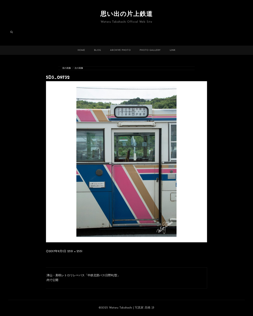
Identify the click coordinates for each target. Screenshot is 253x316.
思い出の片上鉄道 (126, 14)
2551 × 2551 (74, 251)
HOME (81, 50)
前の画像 (66, 68)
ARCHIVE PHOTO (120, 50)
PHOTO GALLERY (150, 50)
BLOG (97, 50)
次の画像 (79, 68)
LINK (173, 50)
